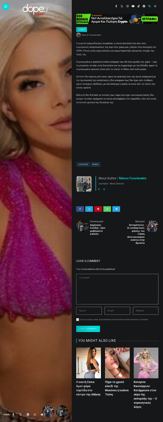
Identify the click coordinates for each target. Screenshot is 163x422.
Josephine (83, 164)
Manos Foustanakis (91, 35)
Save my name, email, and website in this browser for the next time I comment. (114, 319)
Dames (82, 29)
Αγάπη (95, 164)
